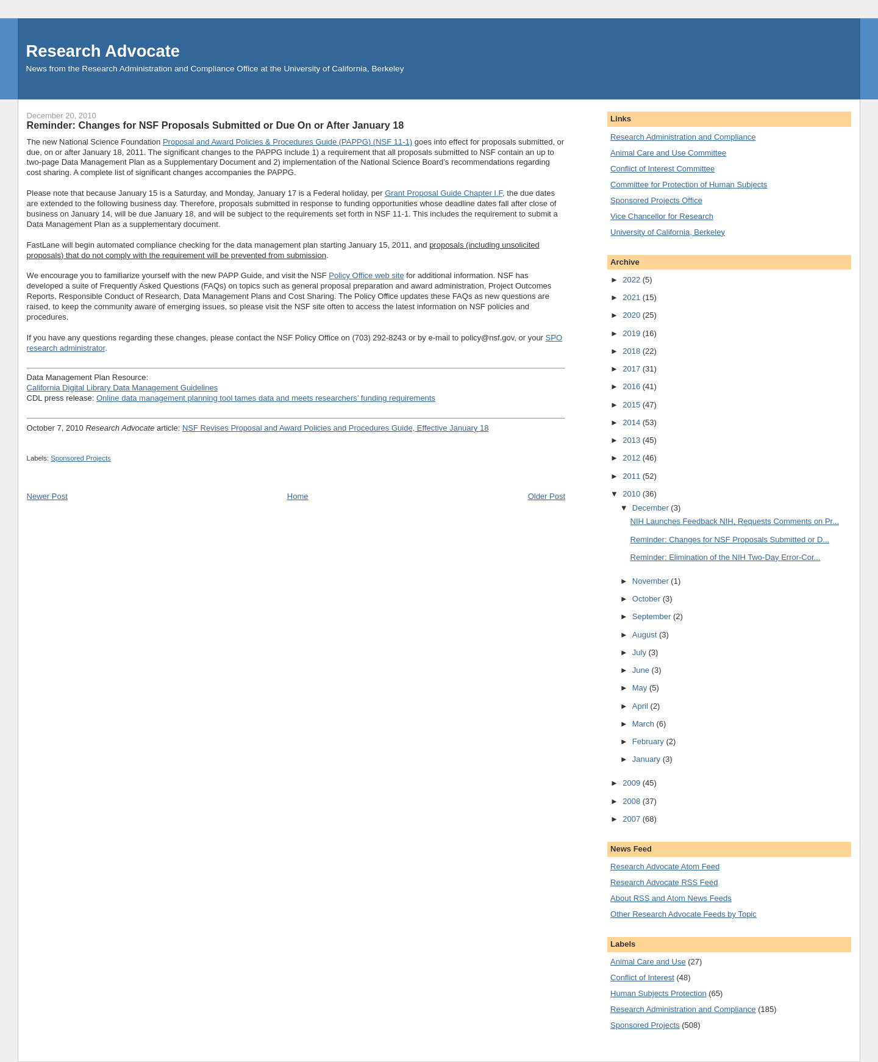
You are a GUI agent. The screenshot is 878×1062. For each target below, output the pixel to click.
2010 (633, 493)
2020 (633, 315)
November (651, 581)
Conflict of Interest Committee (662, 168)
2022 (633, 279)
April (641, 706)
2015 (633, 404)
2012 (633, 457)
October (647, 598)
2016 (633, 386)
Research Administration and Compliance (682, 137)
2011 (633, 476)
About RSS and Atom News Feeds (671, 898)
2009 (633, 783)
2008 (633, 801)
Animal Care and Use (648, 961)
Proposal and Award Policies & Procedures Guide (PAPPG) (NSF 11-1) (287, 141)
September (652, 616)
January (647, 759)
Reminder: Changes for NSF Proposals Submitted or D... (730, 539)
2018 (633, 351)
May (640, 687)
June (642, 670)
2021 (633, 297)
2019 (633, 333)
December (651, 507)
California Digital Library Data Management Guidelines (122, 387)
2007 (633, 818)
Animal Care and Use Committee (668, 152)
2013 (633, 440)
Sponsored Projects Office (656, 200)
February (649, 741)
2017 (633, 368)
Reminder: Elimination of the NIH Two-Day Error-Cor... (725, 557)
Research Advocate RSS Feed (664, 882)
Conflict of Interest (642, 977)
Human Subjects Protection (658, 993)
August (645, 634)
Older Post (546, 496)
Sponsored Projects (81, 458)
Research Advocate (103, 50)
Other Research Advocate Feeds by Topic (683, 914)
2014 (633, 422)
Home (298, 496)
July (640, 652)
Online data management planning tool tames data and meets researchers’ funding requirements (265, 398)
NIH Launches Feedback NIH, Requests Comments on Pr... (735, 521)
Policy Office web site (366, 275)
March (644, 723)
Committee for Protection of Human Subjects (688, 184)
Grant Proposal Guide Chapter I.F (443, 193)
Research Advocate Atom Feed (664, 866)
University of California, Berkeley (667, 232)
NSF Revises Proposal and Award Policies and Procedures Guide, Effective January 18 (335, 427)
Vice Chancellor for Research (661, 216)
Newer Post (47, 496)
